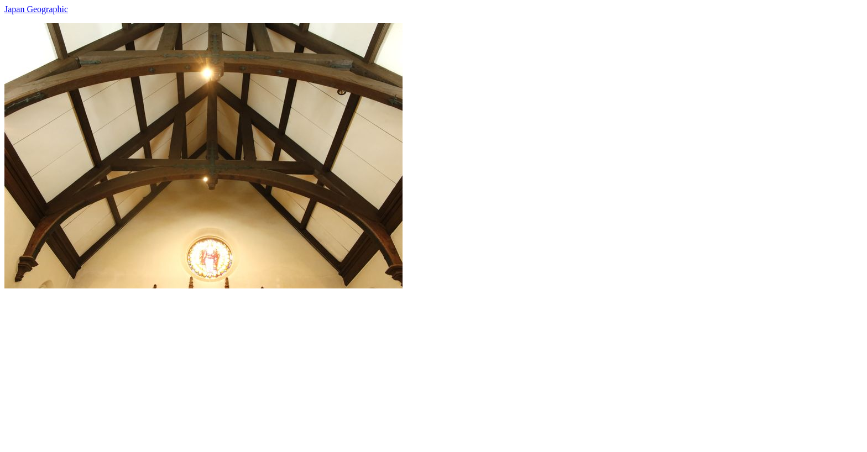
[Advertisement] (336, 365)
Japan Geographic (36, 9)
